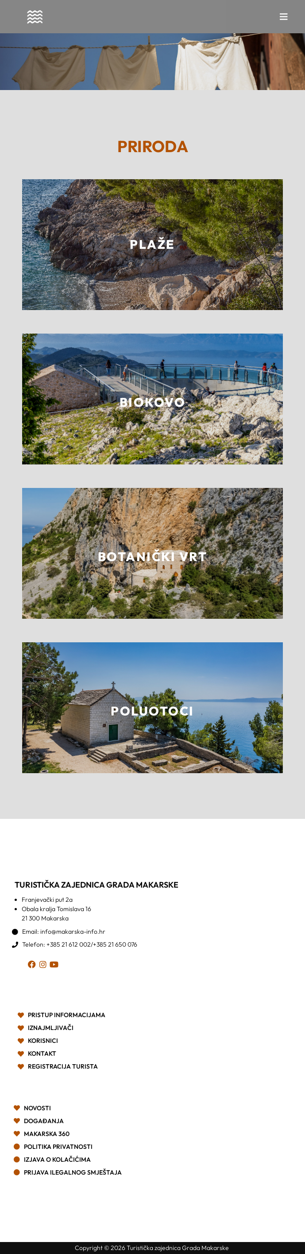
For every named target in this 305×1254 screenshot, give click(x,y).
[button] (284, 17)
